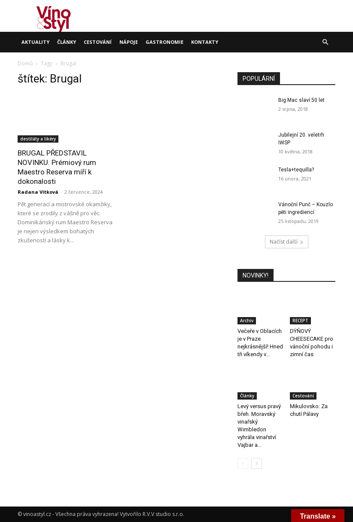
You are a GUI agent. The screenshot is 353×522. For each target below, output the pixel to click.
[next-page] (256, 463)
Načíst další (287, 241)
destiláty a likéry (38, 139)
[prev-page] (242, 463)
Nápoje (128, 42)
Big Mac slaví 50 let (301, 100)
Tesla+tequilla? (296, 170)
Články (66, 42)
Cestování (98, 42)
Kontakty (204, 42)
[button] (325, 42)
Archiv (246, 320)
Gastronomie (164, 42)
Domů (25, 63)
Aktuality (35, 42)
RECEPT (300, 320)
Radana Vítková (38, 192)
